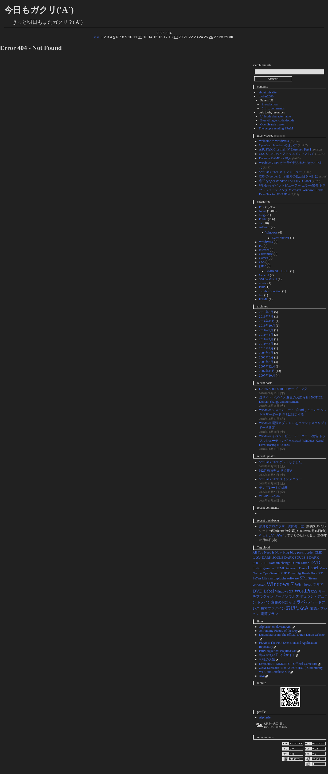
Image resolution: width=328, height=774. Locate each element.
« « (96, 37)
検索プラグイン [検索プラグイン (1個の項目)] (273, 608)
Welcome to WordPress (274, 141)
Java (262, 676)
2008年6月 (266, 357)
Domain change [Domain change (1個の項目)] (279, 563)
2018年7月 (266, 316)
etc (261, 223)
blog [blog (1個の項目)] (286, 552)
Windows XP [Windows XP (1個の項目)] (284, 591)
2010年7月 (266, 348)
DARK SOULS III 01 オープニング (283, 389)
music (263, 283)
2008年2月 (266, 362)
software (264, 227)
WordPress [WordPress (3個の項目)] (305, 591)
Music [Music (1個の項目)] (323, 568)
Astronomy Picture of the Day (278, 631)
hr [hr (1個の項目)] (272, 568)
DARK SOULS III (277, 271)
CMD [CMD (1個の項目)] (318, 552)
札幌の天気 (267, 659)
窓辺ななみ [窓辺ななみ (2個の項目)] (297, 608)
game (262, 266)
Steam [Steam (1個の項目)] (312, 578)
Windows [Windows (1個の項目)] (259, 585)
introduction (270, 104)
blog (262, 215)
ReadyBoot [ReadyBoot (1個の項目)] (310, 573)
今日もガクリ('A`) (39, 10)
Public (263, 219)
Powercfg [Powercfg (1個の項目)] (294, 573)
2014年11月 (267, 321)
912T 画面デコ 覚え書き (276, 470)
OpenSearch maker (272, 124)
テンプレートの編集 (273, 487)
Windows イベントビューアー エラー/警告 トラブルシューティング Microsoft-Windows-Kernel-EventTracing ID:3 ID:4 (292, 190)
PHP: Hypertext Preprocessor (278, 651)
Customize (266, 254)
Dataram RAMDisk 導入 (275, 158)
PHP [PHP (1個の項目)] (283, 573)
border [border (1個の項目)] (309, 552)
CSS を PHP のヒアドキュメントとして (287, 154)
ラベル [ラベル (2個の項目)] (303, 602)
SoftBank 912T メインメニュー (280, 172)
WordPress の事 (269, 496)
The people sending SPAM (276, 128)
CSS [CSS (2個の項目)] (257, 557)
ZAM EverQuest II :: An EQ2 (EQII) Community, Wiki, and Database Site (291, 670)
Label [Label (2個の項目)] (313, 567)
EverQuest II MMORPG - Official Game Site (288, 664)
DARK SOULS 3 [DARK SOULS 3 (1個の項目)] (296, 557)
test (261, 295)
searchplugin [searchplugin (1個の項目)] (277, 578)
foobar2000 (266, 96)
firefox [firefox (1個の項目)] (257, 568)
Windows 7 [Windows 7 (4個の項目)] (280, 584)
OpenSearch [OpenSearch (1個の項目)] (271, 573)
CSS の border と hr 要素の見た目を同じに (288, 176)
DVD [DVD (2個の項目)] (315, 562)
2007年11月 (267, 371)
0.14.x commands (273, 108)
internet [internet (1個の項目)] (291, 568)
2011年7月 (266, 330)
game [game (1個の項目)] (266, 568)
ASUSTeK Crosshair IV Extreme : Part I (285, 149)
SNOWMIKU (268, 279)
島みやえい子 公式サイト (277, 655)
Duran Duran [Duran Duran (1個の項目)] (300, 563)
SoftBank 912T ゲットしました (280, 462)
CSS (262, 262)
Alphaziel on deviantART (275, 627)
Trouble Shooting (270, 291)
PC (261, 246)
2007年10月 (267, 375)
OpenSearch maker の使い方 (278, 145)
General (264, 275)
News (262, 211)
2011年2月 (266, 344)
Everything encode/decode (277, 120)
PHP (262, 287)
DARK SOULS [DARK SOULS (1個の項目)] (272, 557)
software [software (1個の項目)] (293, 578)
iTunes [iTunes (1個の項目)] (302, 568)
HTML (263, 299)
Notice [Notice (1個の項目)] (257, 573)
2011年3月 (266, 339)
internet (264, 250)
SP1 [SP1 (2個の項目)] (303, 577)
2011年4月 (266, 335)
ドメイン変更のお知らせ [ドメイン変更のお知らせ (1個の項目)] (276, 602)
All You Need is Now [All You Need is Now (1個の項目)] (267, 552)
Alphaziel (265, 717)
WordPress (266, 242)
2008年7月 (266, 353)
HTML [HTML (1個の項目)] (280, 568)
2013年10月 (267, 325)
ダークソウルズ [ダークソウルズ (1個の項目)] (287, 596)
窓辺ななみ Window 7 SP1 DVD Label (285, 181)
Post (262, 207)
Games (263, 258)
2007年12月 (267, 366)
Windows (271, 232)
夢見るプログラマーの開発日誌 (281, 526)
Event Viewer (280, 238)
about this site (268, 92)
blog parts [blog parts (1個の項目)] (297, 552)
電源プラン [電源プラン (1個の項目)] (269, 614)
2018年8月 (266, 312)
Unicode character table (275, 116)
